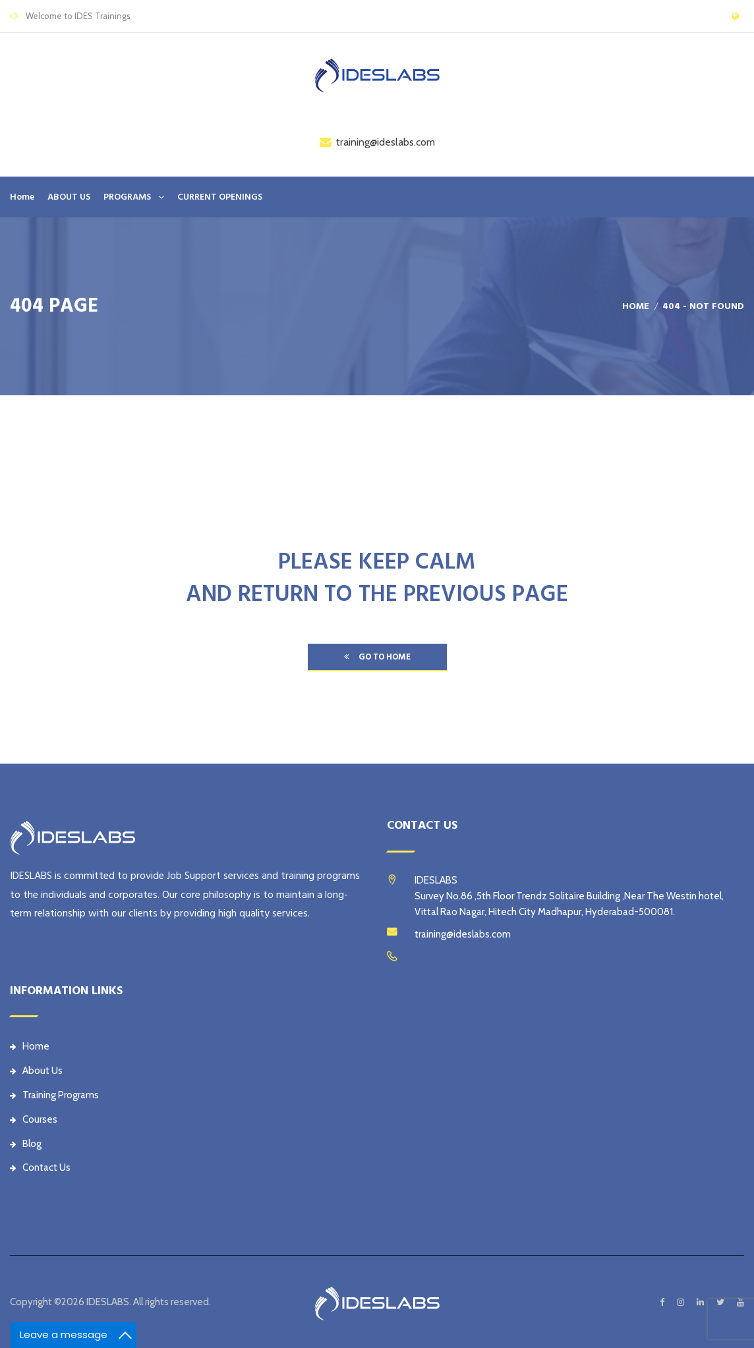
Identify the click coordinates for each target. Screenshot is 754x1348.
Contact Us (40, 1167)
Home (22, 197)
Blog (26, 1144)
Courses (33, 1119)
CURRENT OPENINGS (219, 197)
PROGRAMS (127, 197)
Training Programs (54, 1095)
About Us (36, 1071)
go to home (377, 657)
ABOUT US (68, 197)
